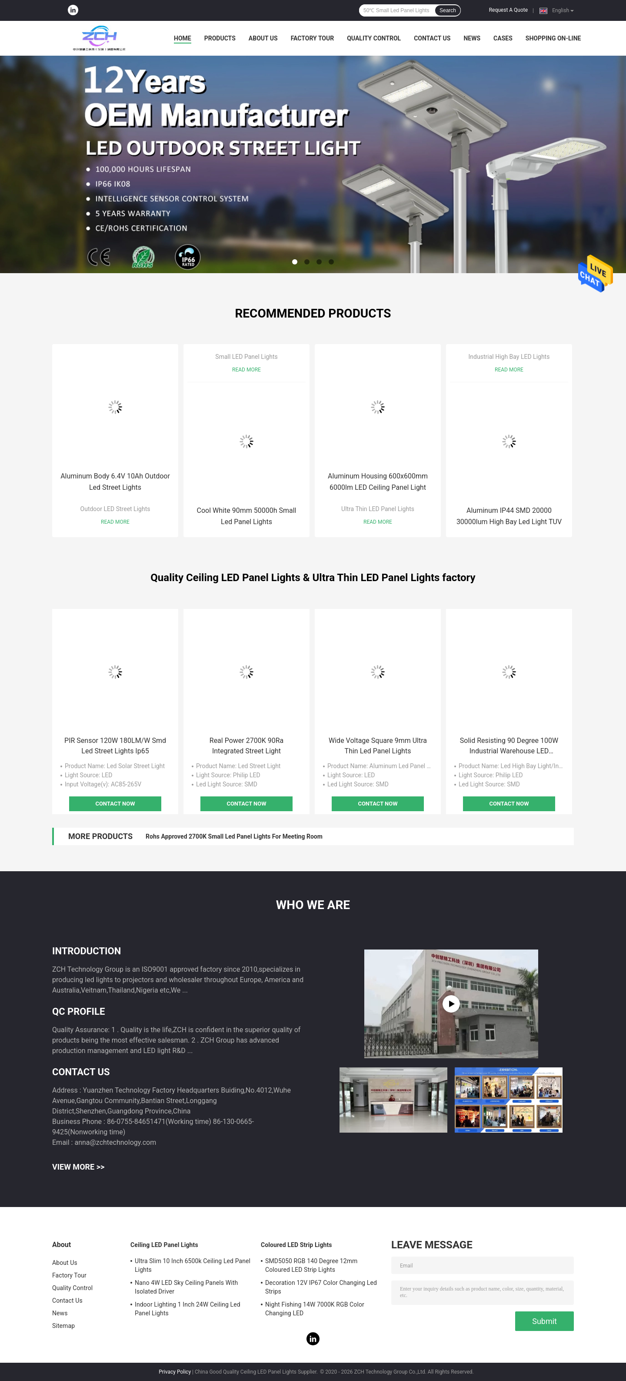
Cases (503, 38)
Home (182, 38)
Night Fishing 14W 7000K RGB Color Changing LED (314, 1309)
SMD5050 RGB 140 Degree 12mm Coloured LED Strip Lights (311, 1265)
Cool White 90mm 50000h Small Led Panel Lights (246, 516)
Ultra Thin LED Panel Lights (377, 508)
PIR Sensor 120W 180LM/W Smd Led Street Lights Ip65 (115, 745)
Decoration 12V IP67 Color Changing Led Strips (321, 1287)
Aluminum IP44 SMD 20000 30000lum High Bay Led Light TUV (509, 516)
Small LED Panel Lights (246, 356)
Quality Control (374, 38)
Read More (115, 522)
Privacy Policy (175, 1372)
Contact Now (115, 803)
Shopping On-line (553, 38)
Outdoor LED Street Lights (115, 508)
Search (448, 10)
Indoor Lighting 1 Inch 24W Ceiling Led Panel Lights (187, 1309)
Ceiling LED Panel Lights (164, 1244)
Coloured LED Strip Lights (296, 1244)
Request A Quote (508, 10)
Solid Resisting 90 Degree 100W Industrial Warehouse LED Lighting (509, 746)
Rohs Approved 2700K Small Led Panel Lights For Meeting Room (234, 836)
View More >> (78, 1166)
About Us (263, 38)
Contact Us (432, 38)
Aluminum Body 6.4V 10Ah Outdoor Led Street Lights (115, 482)
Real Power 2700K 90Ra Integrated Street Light (246, 745)
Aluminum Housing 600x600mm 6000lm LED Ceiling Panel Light (378, 482)
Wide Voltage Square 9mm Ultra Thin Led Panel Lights (378, 745)
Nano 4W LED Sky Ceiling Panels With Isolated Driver (186, 1287)
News (471, 38)
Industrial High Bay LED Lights (509, 356)
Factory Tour (312, 38)
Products (220, 38)
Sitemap (63, 1325)
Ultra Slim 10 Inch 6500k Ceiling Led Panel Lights (192, 1265)
